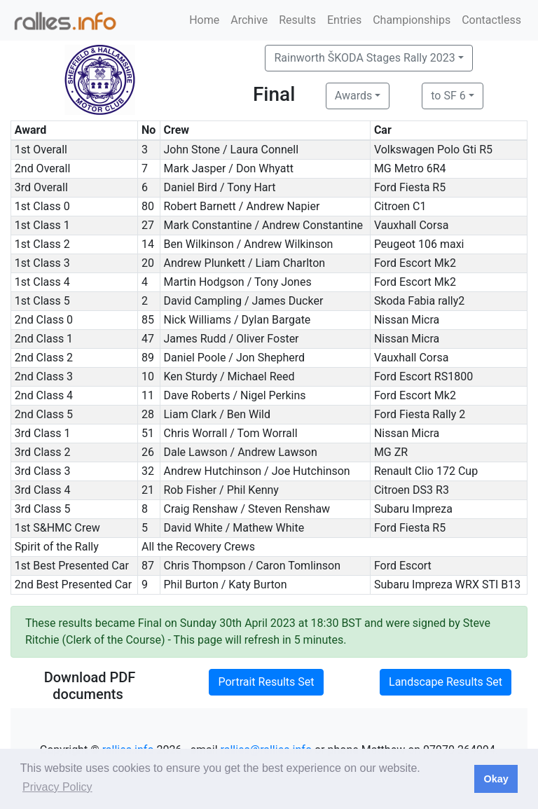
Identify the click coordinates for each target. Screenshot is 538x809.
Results (297, 20)
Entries (344, 20)
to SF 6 (448, 95)
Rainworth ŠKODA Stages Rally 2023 (364, 57)
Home (204, 20)
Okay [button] (495, 778)
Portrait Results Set (266, 682)
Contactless (491, 20)
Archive (249, 20)
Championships (411, 20)
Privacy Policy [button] (57, 787)
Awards (353, 95)
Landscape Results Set (445, 682)
